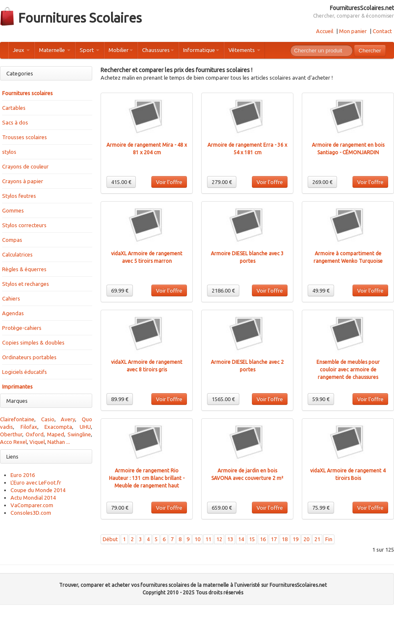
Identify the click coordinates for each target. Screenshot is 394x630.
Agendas (13, 313)
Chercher (370, 50)
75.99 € (320, 508)
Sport (89, 50)
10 (197, 539)
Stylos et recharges (25, 284)
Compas (12, 240)
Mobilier (121, 50)
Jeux (21, 50)
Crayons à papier (22, 181)
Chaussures (158, 50)
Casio (47, 419)
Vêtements (244, 50)
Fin (328, 539)
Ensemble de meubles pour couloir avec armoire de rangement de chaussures (348, 369)
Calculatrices (17, 254)
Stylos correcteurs (24, 225)
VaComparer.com (31, 505)
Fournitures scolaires (27, 93)
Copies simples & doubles (33, 342)
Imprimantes (17, 386)
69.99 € (119, 290)
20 (306, 539)
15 (252, 539)
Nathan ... (58, 442)
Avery (68, 419)
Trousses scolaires (24, 137)
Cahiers (11, 298)
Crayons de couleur (25, 166)
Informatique (201, 50)
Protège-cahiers (21, 328)
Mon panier (353, 31)
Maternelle (54, 50)
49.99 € (320, 290)
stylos (9, 152)
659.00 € (222, 508)
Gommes (13, 210)
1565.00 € (223, 399)
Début (110, 539)
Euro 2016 (22, 475)
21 (317, 539)
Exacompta (58, 427)
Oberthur (11, 434)
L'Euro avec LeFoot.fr (35, 482)
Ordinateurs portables (29, 357)
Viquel (37, 442)
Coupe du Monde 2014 (37, 490)
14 (241, 539)
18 (285, 539)
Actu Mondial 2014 (33, 497)
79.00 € (119, 508)
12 (219, 539)
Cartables (14, 108)
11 (208, 539)
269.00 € (322, 182)
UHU (85, 427)
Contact (382, 31)
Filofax (29, 427)
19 (295, 539)
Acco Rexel (13, 442)
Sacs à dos (15, 122)
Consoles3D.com (30, 513)
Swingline (79, 434)
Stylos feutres (19, 196)
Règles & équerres (24, 269)
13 (230, 539)
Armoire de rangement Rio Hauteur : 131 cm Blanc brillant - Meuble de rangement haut (146, 478)
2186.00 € (223, 290)
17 (274, 539)
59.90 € (320, 399)
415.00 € (121, 182)
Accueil (324, 31)
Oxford (35, 434)
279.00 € (222, 182)
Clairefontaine (17, 419)
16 (263, 539)
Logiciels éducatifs (24, 372)
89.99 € (119, 399)
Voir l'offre (169, 182)
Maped (55, 434)
